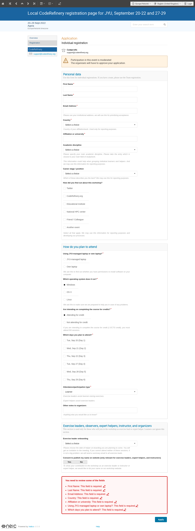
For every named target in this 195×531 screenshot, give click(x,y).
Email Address (69, 106)
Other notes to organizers (74, 405)
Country (66, 120)
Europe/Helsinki (142, 3)
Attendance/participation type (76, 387)
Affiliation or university (73, 134)
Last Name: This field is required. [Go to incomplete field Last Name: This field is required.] (85, 490)
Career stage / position (73, 169)
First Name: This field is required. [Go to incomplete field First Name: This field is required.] (85, 486)
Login (189, 3)
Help (98, 526)
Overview (34, 38)
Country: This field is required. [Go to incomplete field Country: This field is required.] (83, 498)
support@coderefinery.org (44, 54)
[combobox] (100, 125)
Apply (161, 519)
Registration (35, 43)
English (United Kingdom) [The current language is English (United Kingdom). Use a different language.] (168, 3)
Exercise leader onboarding (75, 438)
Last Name (68, 95)
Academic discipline (72, 145)
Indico (31, 526)
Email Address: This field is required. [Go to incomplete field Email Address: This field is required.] (87, 494)
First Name (68, 84)
